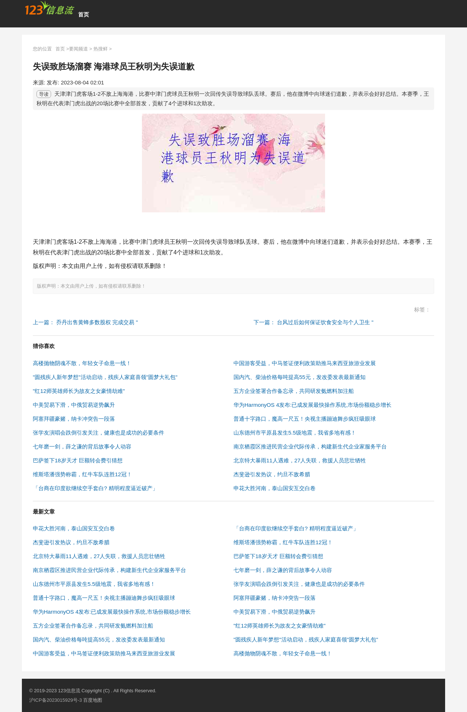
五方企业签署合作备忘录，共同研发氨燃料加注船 (294, 391)
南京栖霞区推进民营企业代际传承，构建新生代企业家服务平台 (310, 446)
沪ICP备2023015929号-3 (55, 700)
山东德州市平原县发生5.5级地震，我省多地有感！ (295, 432)
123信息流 (69, 690)
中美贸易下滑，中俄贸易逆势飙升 (74, 405)
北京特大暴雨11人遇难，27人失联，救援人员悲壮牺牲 (300, 460)
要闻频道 (78, 49)
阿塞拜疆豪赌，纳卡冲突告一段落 (74, 419)
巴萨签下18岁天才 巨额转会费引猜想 (78, 460)
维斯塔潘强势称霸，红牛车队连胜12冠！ (82, 474)
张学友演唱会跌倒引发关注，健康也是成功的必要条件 (98, 432)
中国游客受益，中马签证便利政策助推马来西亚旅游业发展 (305, 363)
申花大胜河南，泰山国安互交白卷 (275, 488)
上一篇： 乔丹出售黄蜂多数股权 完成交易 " (85, 322)
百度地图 (92, 700)
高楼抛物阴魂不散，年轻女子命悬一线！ (82, 363)
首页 (83, 14)
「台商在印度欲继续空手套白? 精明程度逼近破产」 (95, 488)
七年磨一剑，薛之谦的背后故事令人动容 (82, 446)
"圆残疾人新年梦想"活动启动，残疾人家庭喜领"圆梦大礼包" (105, 377)
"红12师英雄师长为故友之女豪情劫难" (79, 391)
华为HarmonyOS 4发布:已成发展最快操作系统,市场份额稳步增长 (312, 405)
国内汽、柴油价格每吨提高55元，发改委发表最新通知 (300, 377)
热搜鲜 (100, 49)
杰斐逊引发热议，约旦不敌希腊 (272, 474)
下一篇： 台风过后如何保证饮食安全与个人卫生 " (314, 322)
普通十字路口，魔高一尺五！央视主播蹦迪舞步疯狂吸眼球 (305, 419)
